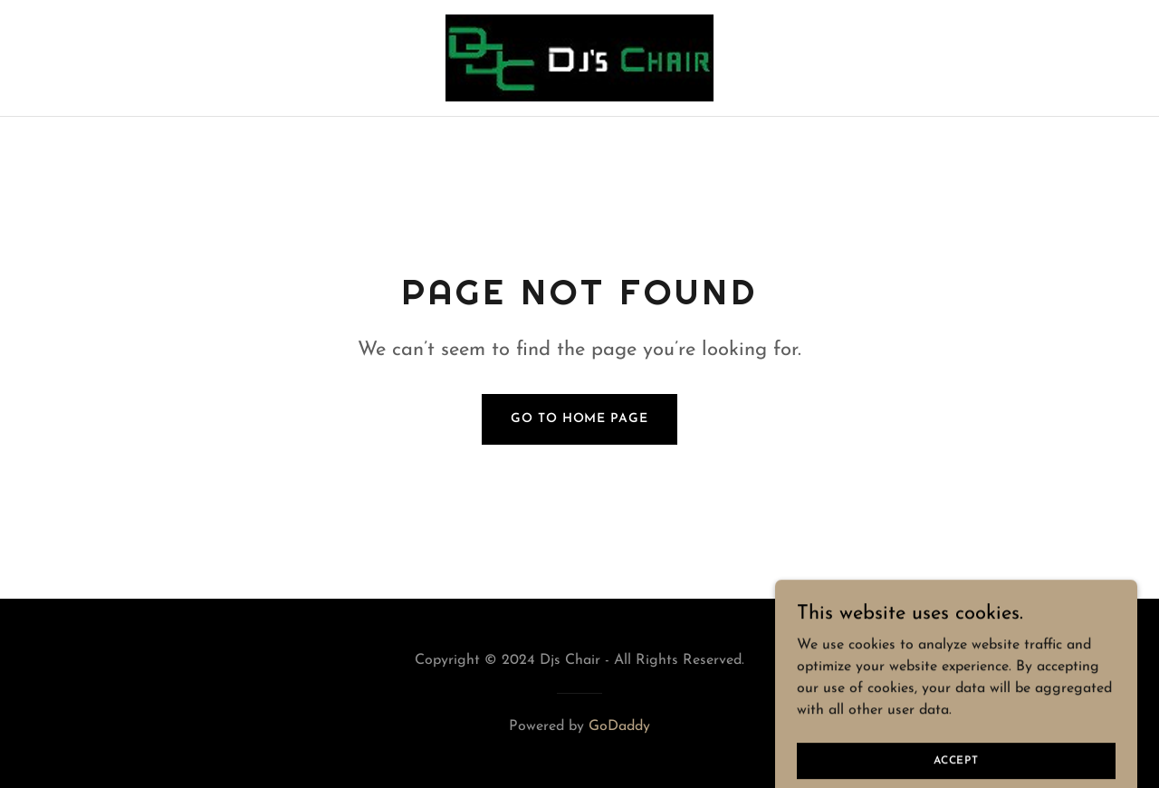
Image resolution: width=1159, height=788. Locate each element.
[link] (579, 57)
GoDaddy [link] (619, 726)
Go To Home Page (579, 419)
